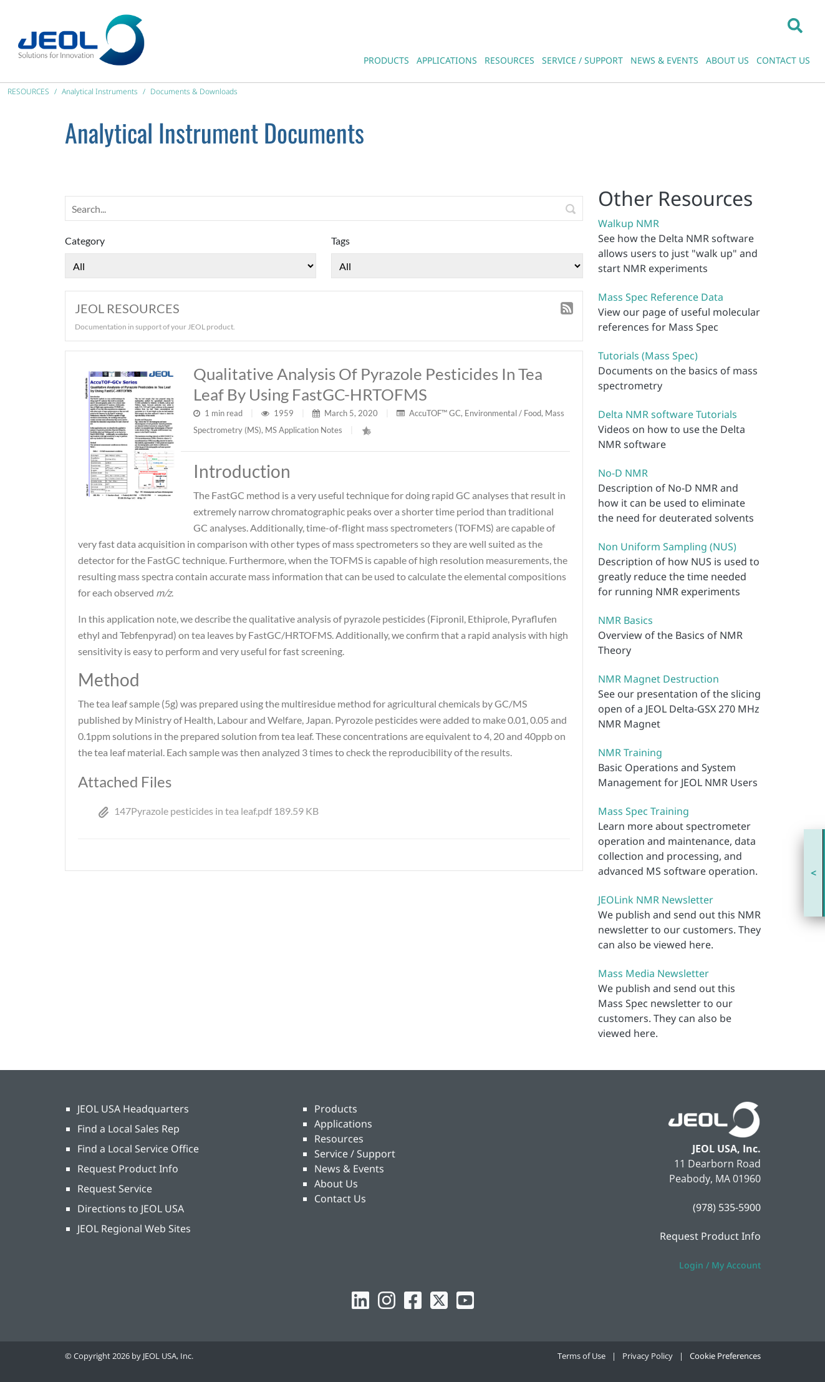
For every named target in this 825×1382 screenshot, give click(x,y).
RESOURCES (509, 60)
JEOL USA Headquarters (133, 1109)
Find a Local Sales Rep (128, 1129)
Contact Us (340, 1198)
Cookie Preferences (725, 1355)
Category (85, 240)
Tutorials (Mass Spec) (648, 356)
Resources (339, 1139)
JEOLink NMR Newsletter (655, 900)
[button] (795, 25)
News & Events (349, 1168)
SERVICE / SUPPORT (582, 60)
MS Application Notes (303, 430)
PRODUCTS (386, 60)
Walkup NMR (628, 223)
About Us (336, 1183)
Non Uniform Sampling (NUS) (667, 546)
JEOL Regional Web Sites (134, 1228)
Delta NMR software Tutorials (667, 414)
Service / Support (354, 1154)
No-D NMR (623, 473)
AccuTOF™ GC (435, 413)
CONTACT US (783, 60)
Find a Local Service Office (138, 1149)
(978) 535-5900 (727, 1207)
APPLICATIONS (447, 60)
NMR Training (630, 752)
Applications (343, 1124)
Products (335, 1109)
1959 (285, 413)
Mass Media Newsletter (653, 973)
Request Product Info (127, 1168)
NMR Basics (625, 620)
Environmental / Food (503, 413)
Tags (340, 240)
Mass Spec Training (643, 811)
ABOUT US (727, 60)
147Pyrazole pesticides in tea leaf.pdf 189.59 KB (208, 811)
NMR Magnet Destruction (658, 679)
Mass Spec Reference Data (660, 297)
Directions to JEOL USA (130, 1208)
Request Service (114, 1188)
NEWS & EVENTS (664, 60)
